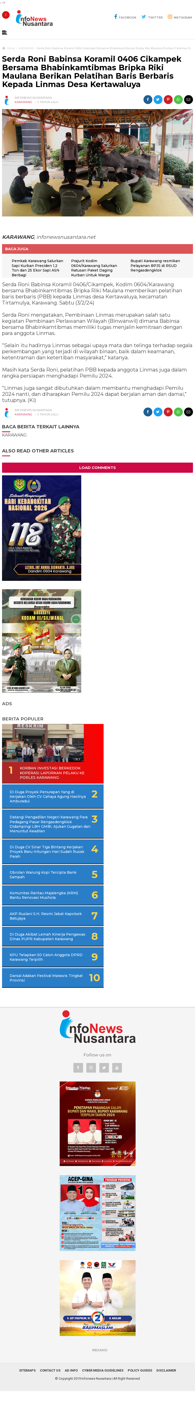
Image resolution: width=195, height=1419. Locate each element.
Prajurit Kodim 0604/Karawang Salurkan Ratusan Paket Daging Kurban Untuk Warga (96, 268)
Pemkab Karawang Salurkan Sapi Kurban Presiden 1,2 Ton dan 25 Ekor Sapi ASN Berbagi (35, 268)
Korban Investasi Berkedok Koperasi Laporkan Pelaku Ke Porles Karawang (33, 775)
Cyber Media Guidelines (102, 1398)
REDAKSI (99, 1378)
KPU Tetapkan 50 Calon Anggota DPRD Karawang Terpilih (33, 983)
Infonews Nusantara (96, 1406)
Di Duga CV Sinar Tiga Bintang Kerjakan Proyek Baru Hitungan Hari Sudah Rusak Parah (40, 863)
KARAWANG (23, 102)
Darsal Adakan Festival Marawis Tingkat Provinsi (33, 1005)
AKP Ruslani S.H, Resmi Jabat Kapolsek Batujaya (32, 934)
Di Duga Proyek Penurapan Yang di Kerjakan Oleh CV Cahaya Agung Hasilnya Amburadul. (42, 801)
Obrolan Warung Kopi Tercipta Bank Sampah (31, 888)
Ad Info (71, 1398)
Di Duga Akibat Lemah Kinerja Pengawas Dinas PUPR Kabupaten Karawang (35, 957)
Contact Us (50, 1398)
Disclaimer (166, 1398)
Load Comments (97, 467)
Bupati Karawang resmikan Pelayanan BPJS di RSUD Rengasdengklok (156, 266)
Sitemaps (27, 1398)
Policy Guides (140, 1398)
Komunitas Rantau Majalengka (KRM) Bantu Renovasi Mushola (32, 911)
